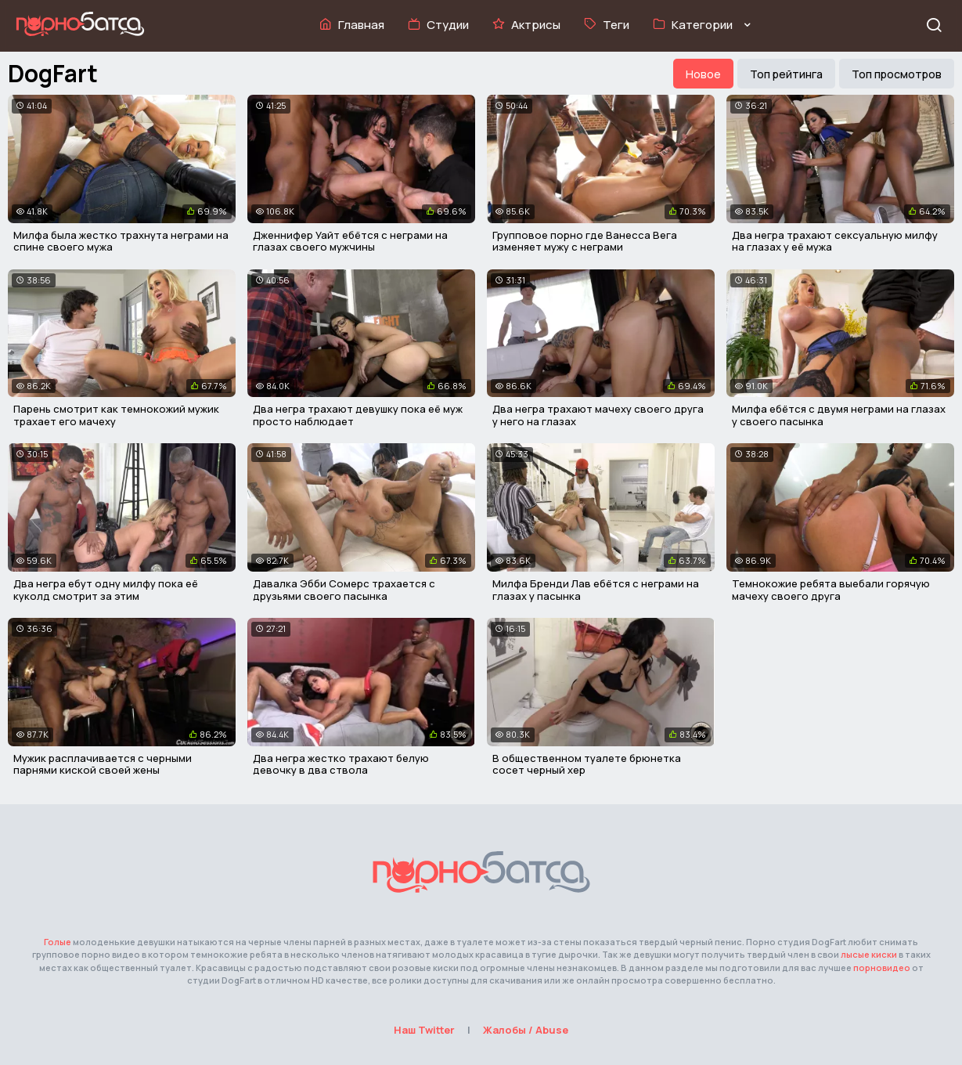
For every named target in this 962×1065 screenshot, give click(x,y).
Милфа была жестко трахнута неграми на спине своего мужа (121, 241)
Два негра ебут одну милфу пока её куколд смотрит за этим (105, 589)
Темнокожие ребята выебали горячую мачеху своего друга (831, 589)
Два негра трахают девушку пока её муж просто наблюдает (358, 415)
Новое (703, 74)
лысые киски (869, 954)
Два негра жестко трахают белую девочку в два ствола (341, 764)
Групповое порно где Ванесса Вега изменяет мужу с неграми (584, 241)
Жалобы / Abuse (525, 1030)
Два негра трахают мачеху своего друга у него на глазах (598, 415)
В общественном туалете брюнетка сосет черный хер (586, 764)
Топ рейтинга (786, 74)
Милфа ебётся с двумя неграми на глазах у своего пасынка (839, 415)
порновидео (881, 967)
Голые (57, 942)
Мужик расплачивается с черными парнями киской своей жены (102, 764)
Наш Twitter (424, 1030)
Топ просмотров (897, 74)
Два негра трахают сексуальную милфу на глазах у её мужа (835, 241)
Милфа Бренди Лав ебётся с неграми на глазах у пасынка (595, 589)
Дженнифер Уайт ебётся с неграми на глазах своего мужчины (350, 241)
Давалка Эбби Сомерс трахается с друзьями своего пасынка (344, 589)
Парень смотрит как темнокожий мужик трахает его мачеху (116, 415)
